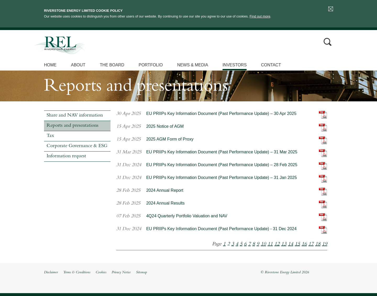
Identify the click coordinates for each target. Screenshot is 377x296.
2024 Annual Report (164, 190)
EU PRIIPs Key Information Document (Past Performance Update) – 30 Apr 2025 (221, 113)
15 (297, 244)
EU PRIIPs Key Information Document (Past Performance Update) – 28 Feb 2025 (221, 164)
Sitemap (141, 272)
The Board (112, 65)
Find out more (260, 16)
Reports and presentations (72, 125)
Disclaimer (51, 272)
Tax (50, 136)
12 (277, 244)
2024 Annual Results (165, 203)
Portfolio (150, 65)
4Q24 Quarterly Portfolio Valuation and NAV (186, 216)
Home (50, 65)
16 (304, 244)
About (78, 65)
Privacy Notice (121, 272)
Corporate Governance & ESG (77, 146)
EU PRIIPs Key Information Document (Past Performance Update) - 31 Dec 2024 (221, 229)
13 (283, 244)
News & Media (192, 65)
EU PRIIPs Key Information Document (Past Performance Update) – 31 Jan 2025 (221, 177)
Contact (271, 65)
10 (263, 244)
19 (324, 244)
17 (311, 244)
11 (270, 244)
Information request (66, 156)
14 (290, 244)
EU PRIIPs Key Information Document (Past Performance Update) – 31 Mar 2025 (221, 152)
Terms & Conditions (76, 272)
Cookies (101, 272)
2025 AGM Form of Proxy (169, 139)
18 (317, 244)
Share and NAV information (75, 115)
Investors (235, 65)
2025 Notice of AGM (165, 126)
